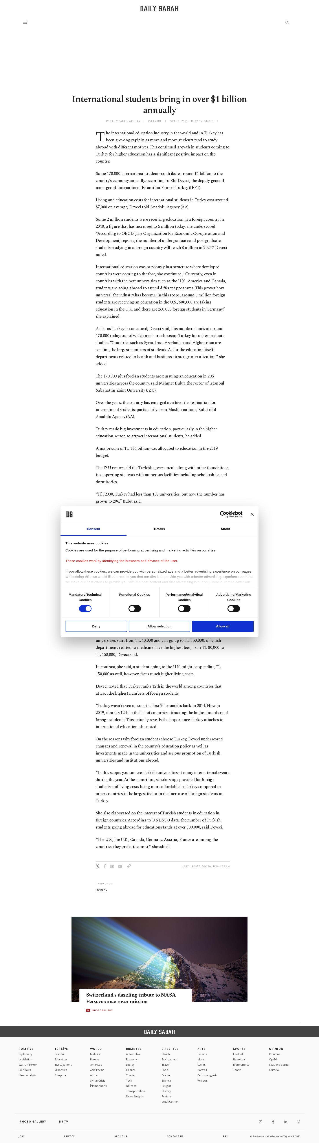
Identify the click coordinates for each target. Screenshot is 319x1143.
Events (201, 1065)
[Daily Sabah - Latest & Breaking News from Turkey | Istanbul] (159, 8)
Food (165, 1070)
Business (134, 1049)
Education (61, 1059)
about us (121, 1136)
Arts (202, 1049)
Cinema (202, 1054)
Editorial (274, 1070)
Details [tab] (159, 529)
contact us (175, 1136)
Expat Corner (170, 1102)
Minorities (61, 1070)
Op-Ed (273, 1059)
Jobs (22, 1136)
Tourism (131, 1075)
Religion (167, 1086)
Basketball (239, 1059)
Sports (239, 1049)
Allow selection (159, 626)
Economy (132, 1059)
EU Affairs (25, 1070)
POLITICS (26, 1049)
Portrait (202, 1070)
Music (201, 1059)
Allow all (222, 626)
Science (166, 1080)
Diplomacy (25, 1054)
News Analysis (27, 1075)
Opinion (276, 1049)
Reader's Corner (279, 1065)
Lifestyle (170, 1049)
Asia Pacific (97, 1070)
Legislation (25, 1059)
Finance (131, 1070)
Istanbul (59, 1054)
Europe (94, 1059)
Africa (93, 1075)
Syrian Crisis (97, 1080)
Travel (165, 1065)
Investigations (63, 1065)
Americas (96, 1065)
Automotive (133, 1054)
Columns (274, 1054)
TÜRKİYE (61, 1049)
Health (166, 1054)
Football (238, 1054)
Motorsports (241, 1065)
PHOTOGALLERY (102, 1010)
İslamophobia (99, 1086)
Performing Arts (207, 1075)
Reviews (202, 1080)
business (101, 889)
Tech (129, 1080)
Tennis (237, 1070)
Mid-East (95, 1054)
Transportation (135, 1091)
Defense (131, 1086)
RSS (225, 1136)
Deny (96, 626)
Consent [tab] (93, 529)
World (96, 1049)
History (166, 1091)
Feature (166, 1096)
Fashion (166, 1075)
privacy (69, 1136)
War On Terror (28, 1065)
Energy (130, 1065)
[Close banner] (252, 514)
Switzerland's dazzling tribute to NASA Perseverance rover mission (133, 998)
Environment (169, 1059)
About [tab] (225, 529)
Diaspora (60, 1075)
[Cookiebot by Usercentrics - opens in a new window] (223, 514)
